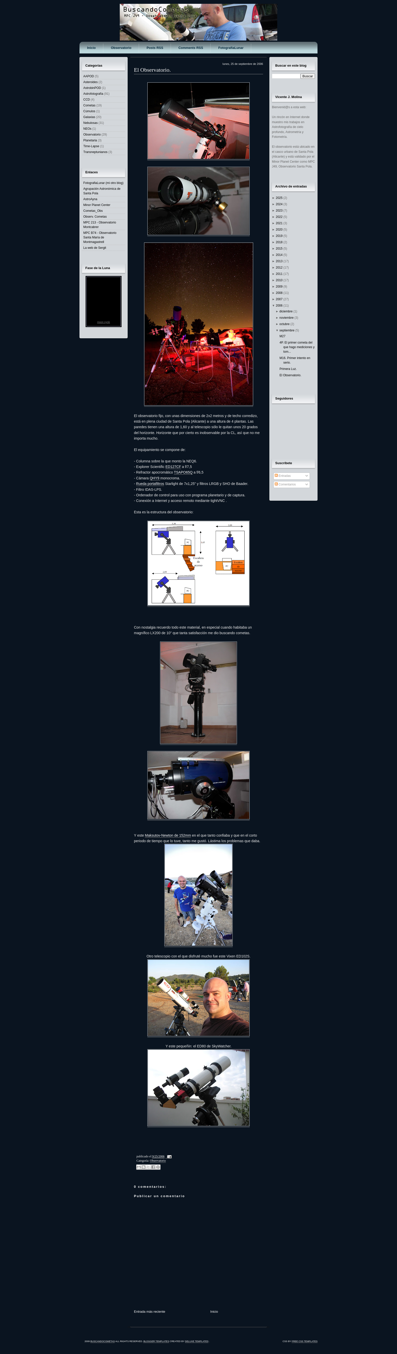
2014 (279, 255)
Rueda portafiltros (150, 484)
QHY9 (155, 478)
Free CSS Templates (304, 1341)
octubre (285, 324)
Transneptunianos (95, 152)
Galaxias (89, 117)
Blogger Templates (156, 1341)
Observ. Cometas (95, 216)
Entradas (283, 476)
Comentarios (285, 484)
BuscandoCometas (102, 1341)
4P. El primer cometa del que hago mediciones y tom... (297, 347)
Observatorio (121, 48)
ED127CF (173, 467)
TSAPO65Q (183, 472)
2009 (279, 286)
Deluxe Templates (197, 1341)
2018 (279, 242)
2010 (279, 280)
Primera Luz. (288, 369)
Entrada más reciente (149, 1311)
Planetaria (90, 140)
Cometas (89, 105)
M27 (282, 336)
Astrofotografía (93, 94)
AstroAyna (90, 199)
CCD (86, 99)
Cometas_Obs (93, 211)
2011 (279, 274)
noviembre (287, 317)
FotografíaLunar (231, 48)
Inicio (91, 48)
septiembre (287, 330)
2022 (279, 217)
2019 (279, 236)
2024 (279, 204)
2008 (279, 293)
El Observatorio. (152, 70)
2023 (279, 210)
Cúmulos (89, 111)
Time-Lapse (91, 146)
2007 (279, 299)
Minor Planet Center (96, 205)
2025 (279, 198)
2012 (279, 267)
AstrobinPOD (92, 88)
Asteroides (90, 82)
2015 (279, 248)
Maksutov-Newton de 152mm (168, 835)
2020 (279, 229)
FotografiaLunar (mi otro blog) (103, 183)
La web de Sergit (94, 248)
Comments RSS (190, 48)
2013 (279, 261)
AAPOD (88, 76)
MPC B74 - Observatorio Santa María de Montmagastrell (99, 237)
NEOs (87, 128)
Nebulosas (90, 123)
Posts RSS (155, 48)
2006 (279, 305)
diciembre (286, 311)
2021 (279, 223)
